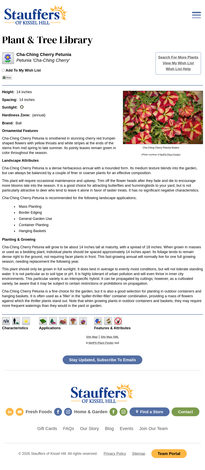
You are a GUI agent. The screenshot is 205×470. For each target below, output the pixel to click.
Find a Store (151, 412)
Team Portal (169, 453)
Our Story (89, 428)
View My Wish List (178, 63)
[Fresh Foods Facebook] (58, 412)
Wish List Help (178, 69)
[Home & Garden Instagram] (124, 412)
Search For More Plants (178, 57)
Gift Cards (47, 428)
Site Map (92, 336)
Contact (185, 412)
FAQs (68, 428)
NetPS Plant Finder (170, 154)
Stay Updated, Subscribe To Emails (102, 360)
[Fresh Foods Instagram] (68, 412)
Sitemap (138, 454)
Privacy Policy (115, 454)
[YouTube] (20, 412)
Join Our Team (153, 428)
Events (126, 428)
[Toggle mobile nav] (196, 15)
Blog (109, 428)
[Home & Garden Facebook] (114, 412)
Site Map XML (110, 336)
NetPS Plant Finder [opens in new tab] (101, 342)
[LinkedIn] (10, 412)
